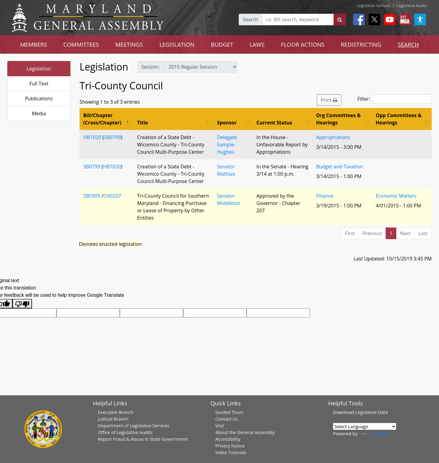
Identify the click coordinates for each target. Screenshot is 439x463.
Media (39, 113)
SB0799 (112, 137)
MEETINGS (129, 44)
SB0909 (91, 195)
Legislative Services (374, 5)
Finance (325, 195)
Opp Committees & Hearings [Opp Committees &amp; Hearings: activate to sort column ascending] (398, 119)
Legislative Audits (412, 5)
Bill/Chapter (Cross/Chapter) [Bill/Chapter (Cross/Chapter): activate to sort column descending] (102, 119)
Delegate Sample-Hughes (227, 144)
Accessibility (227, 439)
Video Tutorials (230, 452)
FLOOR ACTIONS (303, 44)
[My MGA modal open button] (404, 19)
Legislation (39, 68)
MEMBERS (33, 44)
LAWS (257, 44)
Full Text (38, 83)
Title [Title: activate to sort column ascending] (142, 122)
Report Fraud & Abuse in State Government (143, 439)
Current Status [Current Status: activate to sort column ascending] (274, 122)
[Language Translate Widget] (364, 426)
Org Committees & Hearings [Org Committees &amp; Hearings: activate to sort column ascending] (338, 119)
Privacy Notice (229, 446)
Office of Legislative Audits (125, 432)
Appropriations (333, 137)
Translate (374, 433)
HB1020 (92, 137)
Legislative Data (371, 412)
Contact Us (226, 419)
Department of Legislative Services (134, 425)
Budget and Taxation (339, 166)
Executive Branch (116, 412)
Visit (219, 425)
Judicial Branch (113, 419)
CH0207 (112, 195)
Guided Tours (229, 412)
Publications (39, 98)
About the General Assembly (244, 432)
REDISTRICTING (361, 44)
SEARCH (408, 44)
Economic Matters (396, 195)
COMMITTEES (81, 44)
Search (250, 19)
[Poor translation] (22, 303)
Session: (150, 66)
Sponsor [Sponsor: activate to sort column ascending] (227, 122)
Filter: (394, 99)
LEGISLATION (177, 44)
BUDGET (222, 44)
